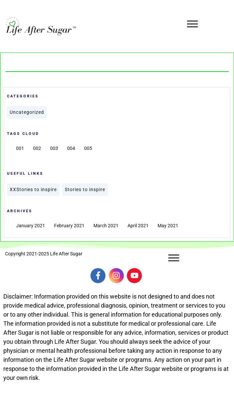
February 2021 (69, 225)
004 (71, 148)
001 (20, 148)
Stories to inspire (85, 189)
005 (88, 148)
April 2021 (138, 225)
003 (54, 148)
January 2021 (30, 225)
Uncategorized (27, 112)
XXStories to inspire (33, 189)
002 (37, 148)
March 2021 (106, 225)
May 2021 (168, 225)
